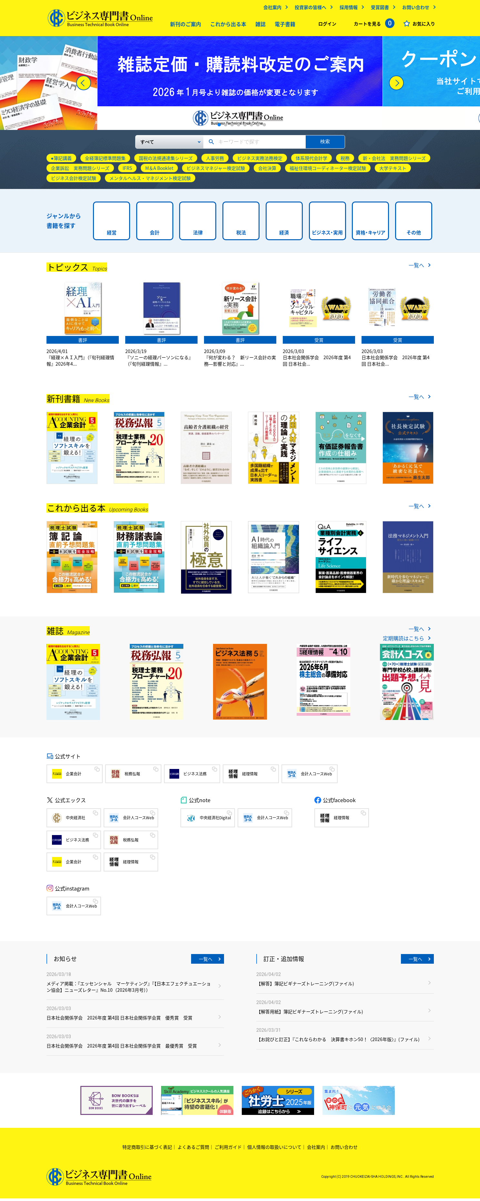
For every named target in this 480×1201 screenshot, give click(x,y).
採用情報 (347, 8)
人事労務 (215, 160)
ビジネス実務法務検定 (259, 160)
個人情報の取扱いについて (274, 1149)
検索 (325, 144)
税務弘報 (132, 776)
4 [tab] (238, 127)
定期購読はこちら (403, 640)
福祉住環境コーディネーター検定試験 (328, 170)
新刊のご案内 (184, 25)
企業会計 (73, 776)
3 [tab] (232, 127)
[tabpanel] (240, 86)
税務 (345, 160)
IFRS (127, 170)
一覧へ (416, 267)
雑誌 (259, 25)
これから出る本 (227, 25)
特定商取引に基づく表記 (147, 1149)
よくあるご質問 (193, 1149)
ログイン (326, 25)
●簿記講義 (61, 160)
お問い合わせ (414, 8)
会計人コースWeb (316, 776)
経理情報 (250, 776)
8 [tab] (264, 127)
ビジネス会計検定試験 (73, 180)
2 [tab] (225, 127)
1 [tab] (219, 127)
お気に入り (422, 25)
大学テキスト (392, 170)
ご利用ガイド (228, 1149)
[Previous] (83, 85)
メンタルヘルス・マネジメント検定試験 (150, 180)
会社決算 (267, 170)
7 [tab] (258, 127)
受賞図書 (379, 8)
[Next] (396, 85)
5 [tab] (245, 127)
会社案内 (271, 8)
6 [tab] (251, 127)
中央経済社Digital (215, 820)
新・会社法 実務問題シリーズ (394, 160)
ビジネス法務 (195, 776)
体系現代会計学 (311, 160)
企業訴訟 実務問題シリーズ (80, 170)
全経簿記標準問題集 (105, 160)
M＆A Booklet (159, 170)
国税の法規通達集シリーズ (166, 160)
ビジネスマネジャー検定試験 (216, 170)
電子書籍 (283, 25)
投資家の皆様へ (309, 8)
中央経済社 (75, 820)
